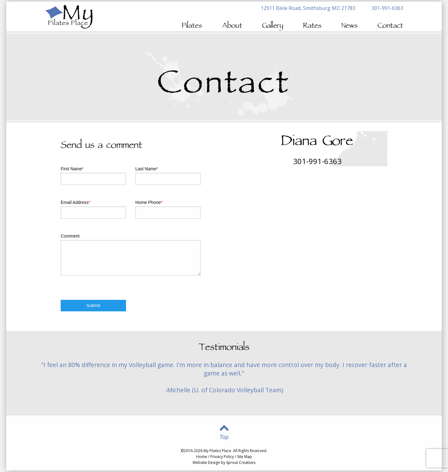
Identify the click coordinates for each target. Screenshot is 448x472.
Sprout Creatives (240, 462)
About (232, 26)
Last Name (146, 168)
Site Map (244, 456)
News (350, 26)
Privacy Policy (222, 456)
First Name (72, 168)
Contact (390, 26)
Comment (70, 236)
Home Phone (148, 202)
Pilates (192, 26)
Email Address (75, 202)
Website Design (206, 462)
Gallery (272, 26)
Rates (312, 26)
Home (201, 456)
